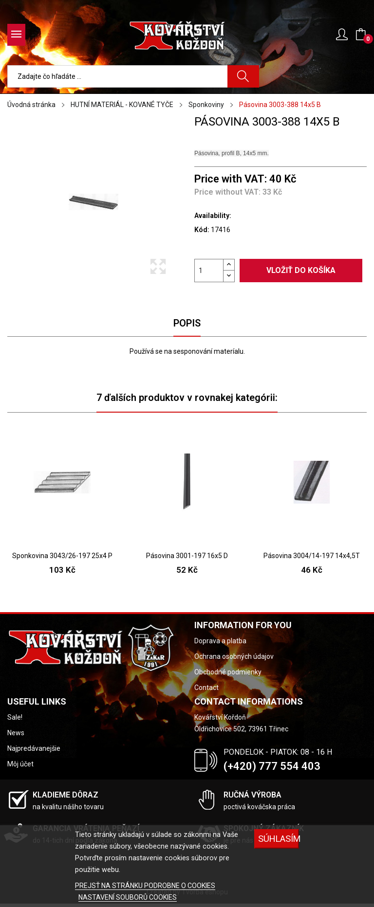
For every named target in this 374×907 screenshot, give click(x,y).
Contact (206, 687)
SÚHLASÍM (278, 839)
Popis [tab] (187, 323)
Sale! (14, 717)
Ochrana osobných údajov (234, 656)
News (15, 733)
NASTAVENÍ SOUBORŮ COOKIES (127, 897)
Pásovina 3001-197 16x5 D (187, 556)
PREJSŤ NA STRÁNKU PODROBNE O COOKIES (145, 885)
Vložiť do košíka (301, 270)
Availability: (212, 215)
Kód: (201, 230)
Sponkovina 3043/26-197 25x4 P (62, 556)
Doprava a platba (220, 641)
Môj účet (20, 764)
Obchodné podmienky (228, 672)
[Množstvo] (209, 270)
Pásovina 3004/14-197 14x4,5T (311, 556)
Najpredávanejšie (33, 748)
